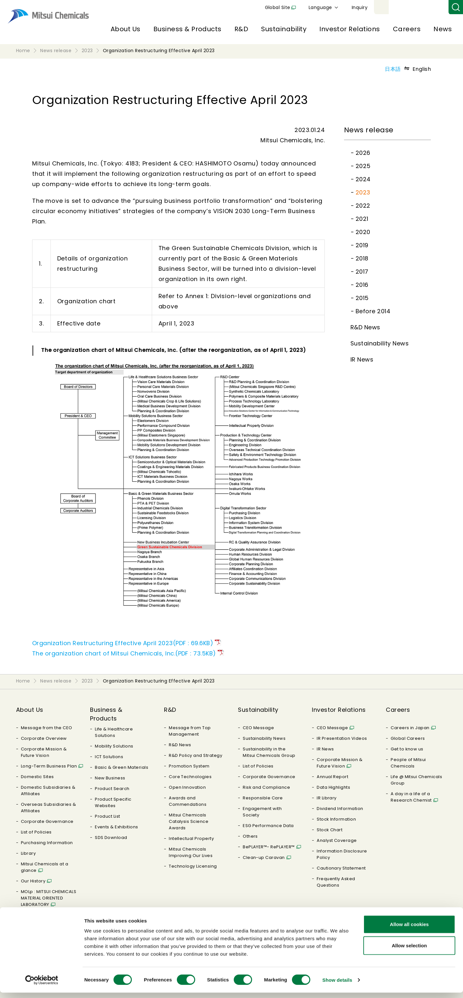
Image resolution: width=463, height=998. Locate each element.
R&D (241, 28)
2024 (363, 179)
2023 (363, 192)
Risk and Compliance (266, 787)
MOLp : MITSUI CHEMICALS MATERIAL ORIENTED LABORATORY (48, 898)
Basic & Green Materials (121, 767)
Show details (337, 985)
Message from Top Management (190, 731)
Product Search (112, 789)
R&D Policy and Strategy (195, 755)
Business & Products (187, 28)
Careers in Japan (410, 728)
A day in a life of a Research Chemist (411, 797)
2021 (362, 219)
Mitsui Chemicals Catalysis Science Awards (188, 821)
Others (250, 836)
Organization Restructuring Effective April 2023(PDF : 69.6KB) (122, 643)
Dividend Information (340, 808)
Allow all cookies (409, 929)
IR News (361, 359)
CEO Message (258, 728)
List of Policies (36, 832)
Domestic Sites (37, 777)
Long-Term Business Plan (49, 766)
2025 (363, 166)
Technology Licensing (193, 866)
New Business (110, 778)
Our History (33, 881)
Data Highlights (333, 787)
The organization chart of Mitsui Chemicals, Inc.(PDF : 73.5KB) (124, 653)
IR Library (327, 798)
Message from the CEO (46, 728)
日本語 (393, 69)
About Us (126, 28)
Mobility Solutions (114, 746)
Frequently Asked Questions (336, 882)
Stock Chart (329, 830)
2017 (362, 272)
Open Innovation (187, 787)
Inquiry (434, 7)
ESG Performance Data (268, 826)
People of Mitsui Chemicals (408, 763)
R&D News (365, 327)
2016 (362, 285)
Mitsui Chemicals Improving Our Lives (191, 852)
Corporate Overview (44, 738)
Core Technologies (190, 777)
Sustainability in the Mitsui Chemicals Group (269, 752)
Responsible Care (263, 798)
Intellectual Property (191, 838)
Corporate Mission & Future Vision (44, 752)
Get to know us (407, 749)
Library (28, 853)
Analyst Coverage (337, 840)
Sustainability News (379, 343)
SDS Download (111, 837)
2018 (362, 258)
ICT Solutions (109, 757)
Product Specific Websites (113, 802)
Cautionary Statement (341, 868)
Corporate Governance (47, 821)
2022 (363, 206)
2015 (362, 298)
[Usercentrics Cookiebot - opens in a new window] (42, 985)
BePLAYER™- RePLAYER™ (269, 847)
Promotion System (189, 766)
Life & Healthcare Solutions (114, 732)
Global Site (352, 7)
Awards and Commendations (187, 801)
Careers (407, 28)
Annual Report (332, 777)
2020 (363, 232)
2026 (363, 153)
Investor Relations (349, 28)
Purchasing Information (47, 843)
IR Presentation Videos (342, 738)
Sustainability (283, 28)
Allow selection (409, 951)
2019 (362, 245)
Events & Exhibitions (116, 827)
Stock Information (336, 819)
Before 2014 (373, 311)
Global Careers (408, 738)
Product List (107, 816)
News (442, 28)
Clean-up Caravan (264, 857)
